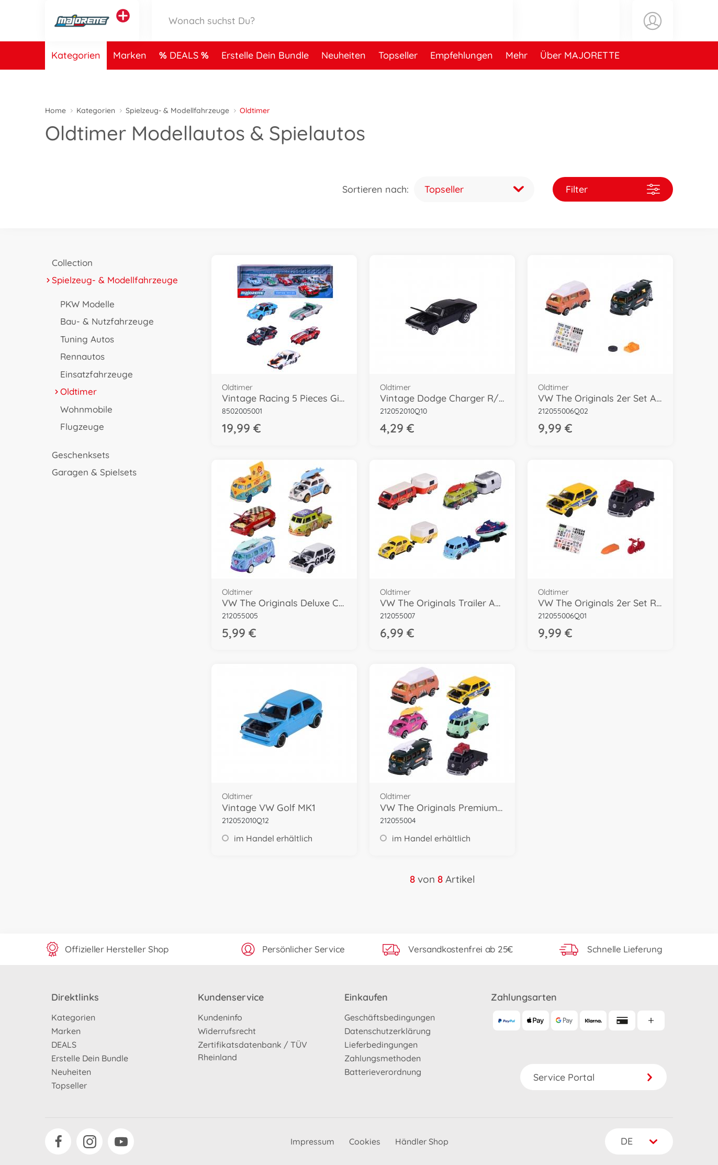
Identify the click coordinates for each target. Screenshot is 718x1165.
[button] (599, 33)
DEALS (185, 80)
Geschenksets (77, 454)
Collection (69, 262)
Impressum (312, 1141)
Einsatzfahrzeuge (93, 374)
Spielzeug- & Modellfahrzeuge (177, 110)
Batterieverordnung (382, 1072)
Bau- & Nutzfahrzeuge (103, 321)
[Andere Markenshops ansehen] (123, 28)
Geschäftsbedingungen (389, 1017)
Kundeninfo (220, 1017)
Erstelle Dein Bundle (265, 80)
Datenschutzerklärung (387, 1031)
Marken (130, 80)
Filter (613, 189)
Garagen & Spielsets (91, 472)
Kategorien (75, 80)
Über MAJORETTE (580, 80)
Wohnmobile (83, 409)
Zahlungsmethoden (382, 1058)
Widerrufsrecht (227, 1031)
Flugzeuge (78, 426)
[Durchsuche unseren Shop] (332, 33)
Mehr (517, 80)
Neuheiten (343, 80)
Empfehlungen (461, 80)
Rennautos (79, 356)
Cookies (364, 1141)
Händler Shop (421, 1141)
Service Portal (593, 1077)
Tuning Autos (83, 339)
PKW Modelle (84, 303)
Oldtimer (75, 391)
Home (55, 110)
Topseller (398, 80)
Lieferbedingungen (381, 1044)
